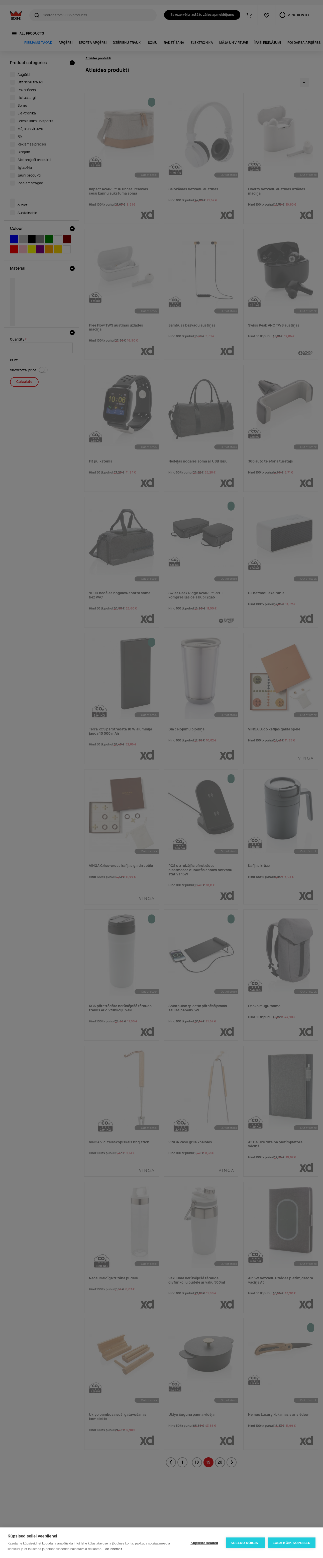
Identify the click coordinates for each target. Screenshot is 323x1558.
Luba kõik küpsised (291, 1543)
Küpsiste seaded (204, 1543)
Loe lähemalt (112, 1549)
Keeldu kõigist (245, 1543)
